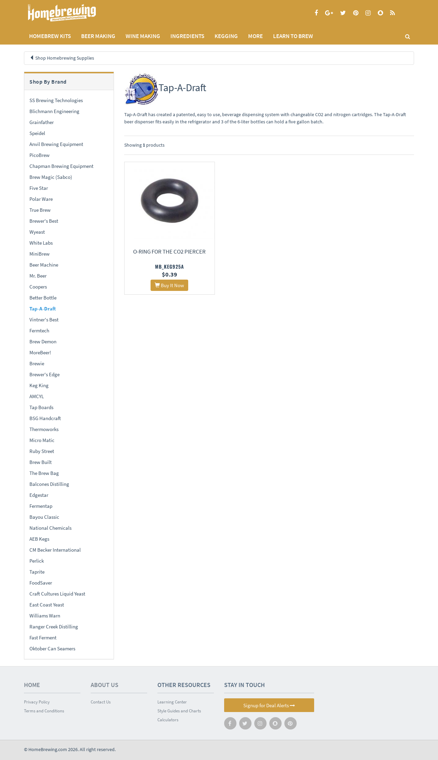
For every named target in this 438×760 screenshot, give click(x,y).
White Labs (41, 243)
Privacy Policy (37, 702)
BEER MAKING (98, 36)
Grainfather (41, 122)
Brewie (36, 363)
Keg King (39, 385)
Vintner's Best (44, 319)
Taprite (36, 571)
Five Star (38, 188)
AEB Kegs (39, 539)
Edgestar (38, 495)
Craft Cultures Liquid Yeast (57, 593)
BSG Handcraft (45, 418)
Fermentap (40, 506)
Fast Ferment (42, 637)
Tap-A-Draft (42, 308)
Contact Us (101, 702)
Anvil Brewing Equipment (56, 144)
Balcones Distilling (49, 484)
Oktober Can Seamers (52, 648)
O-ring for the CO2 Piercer (169, 251)
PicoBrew (39, 155)
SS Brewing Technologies (56, 100)
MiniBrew (39, 253)
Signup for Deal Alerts (269, 705)
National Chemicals (50, 528)
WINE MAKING (143, 36)
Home (32, 685)
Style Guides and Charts (179, 711)
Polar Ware (41, 199)
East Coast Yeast (46, 604)
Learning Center (172, 702)
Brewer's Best (43, 221)
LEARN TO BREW (293, 36)
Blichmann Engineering (54, 111)
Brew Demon (42, 341)
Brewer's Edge (44, 374)
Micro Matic (41, 440)
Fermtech (39, 330)
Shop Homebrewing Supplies (64, 58)
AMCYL (36, 396)
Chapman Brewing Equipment (61, 166)
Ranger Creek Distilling (53, 626)
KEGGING (226, 36)
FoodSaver (40, 582)
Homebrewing (71, 13)
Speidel (37, 133)
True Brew (40, 210)
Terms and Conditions (44, 711)
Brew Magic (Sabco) (50, 177)
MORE (255, 36)
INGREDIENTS (187, 36)
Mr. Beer (38, 275)
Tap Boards (41, 407)
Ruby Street (41, 451)
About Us (104, 685)
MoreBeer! (40, 352)
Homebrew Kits (50, 36)
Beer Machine (43, 264)
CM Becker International (55, 550)
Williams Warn (44, 615)
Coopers (38, 286)
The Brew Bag (44, 473)
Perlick (36, 560)
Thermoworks (44, 429)
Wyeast (37, 232)
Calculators (167, 720)
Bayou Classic (44, 517)
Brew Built (40, 462)
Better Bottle (42, 297)
